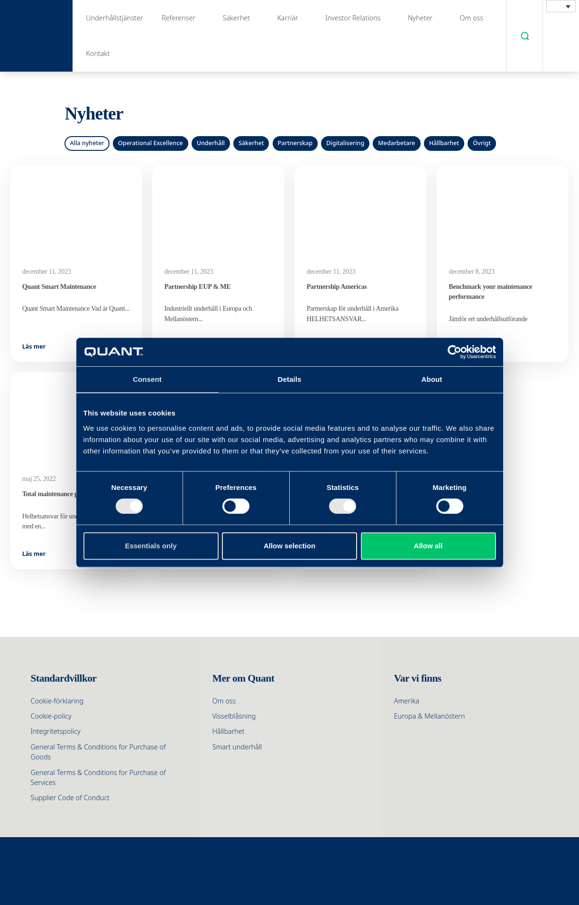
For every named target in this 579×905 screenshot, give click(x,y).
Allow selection (289, 546)
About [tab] (432, 379)
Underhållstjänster (114, 17)
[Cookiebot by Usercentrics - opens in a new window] (454, 352)
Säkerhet (236, 17)
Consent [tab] (147, 379)
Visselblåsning (234, 715)
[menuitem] (561, 6)
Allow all (428, 546)
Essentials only (150, 546)
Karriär (287, 17)
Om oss (471, 17)
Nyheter (420, 17)
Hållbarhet (444, 143)
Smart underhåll (237, 746)
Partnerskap (295, 143)
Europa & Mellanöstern (429, 715)
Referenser (178, 17)
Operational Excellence (150, 143)
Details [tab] (290, 379)
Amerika (406, 700)
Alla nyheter (87, 143)
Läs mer (34, 346)
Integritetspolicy (56, 731)
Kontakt (98, 53)
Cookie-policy (51, 715)
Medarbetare (396, 143)
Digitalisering (345, 143)
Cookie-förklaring (57, 700)
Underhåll (211, 143)
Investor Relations (353, 17)
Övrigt (482, 143)
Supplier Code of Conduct (70, 797)
